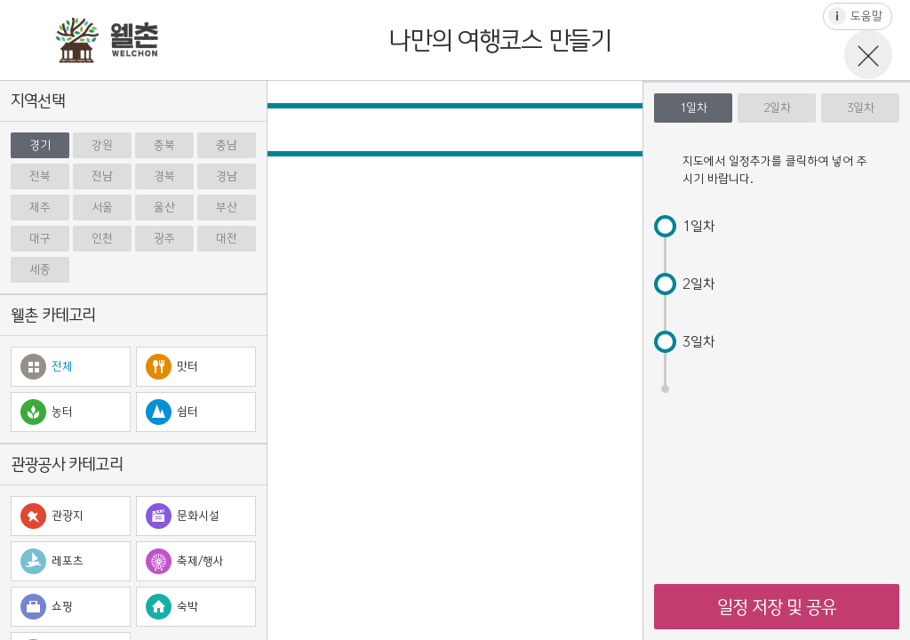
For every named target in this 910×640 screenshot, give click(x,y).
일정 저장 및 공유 (777, 606)
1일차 (693, 108)
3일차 (860, 108)
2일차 (777, 108)
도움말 (866, 16)
